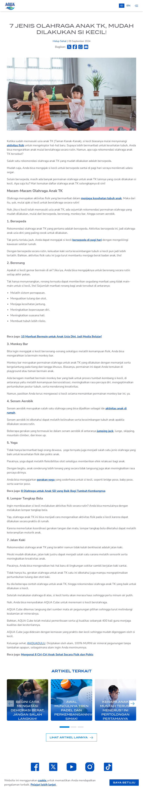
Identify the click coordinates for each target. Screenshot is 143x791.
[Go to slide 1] (64, 727)
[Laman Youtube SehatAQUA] (71, 766)
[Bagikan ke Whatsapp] (80, 46)
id (121, 5)
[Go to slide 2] (73, 727)
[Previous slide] (10, 703)
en (128, 5)
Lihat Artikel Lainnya (71, 737)
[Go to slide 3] (80, 727)
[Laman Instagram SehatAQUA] (89, 766)
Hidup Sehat (60, 41)
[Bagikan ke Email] (86, 46)
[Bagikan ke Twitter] (69, 46)
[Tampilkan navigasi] (136, 5)
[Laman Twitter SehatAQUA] (53, 766)
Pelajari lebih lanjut (43, 785)
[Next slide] (132, 703)
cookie (42, 780)
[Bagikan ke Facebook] (75, 46)
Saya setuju (124, 782)
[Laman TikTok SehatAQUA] (108, 766)
